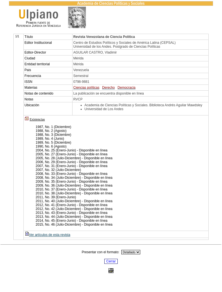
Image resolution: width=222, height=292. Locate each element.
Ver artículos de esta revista (47, 235)
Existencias (37, 119)
